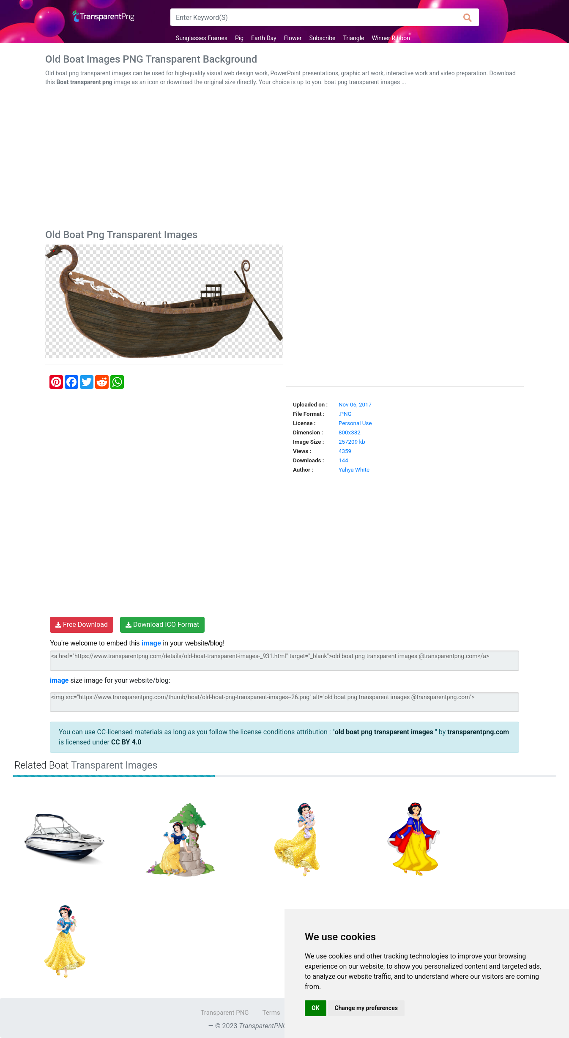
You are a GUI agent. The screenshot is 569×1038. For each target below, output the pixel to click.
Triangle (353, 38)
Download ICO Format (162, 625)
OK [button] (316, 1008)
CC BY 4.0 (126, 742)
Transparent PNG (224, 1012)
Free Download (81, 625)
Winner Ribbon (391, 38)
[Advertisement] (284, 159)
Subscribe (322, 38)
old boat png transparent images (385, 732)
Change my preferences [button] (366, 1008)
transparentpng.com (478, 732)
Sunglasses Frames (201, 38)
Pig (239, 38)
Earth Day (263, 38)
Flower (293, 38)
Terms (271, 1012)
